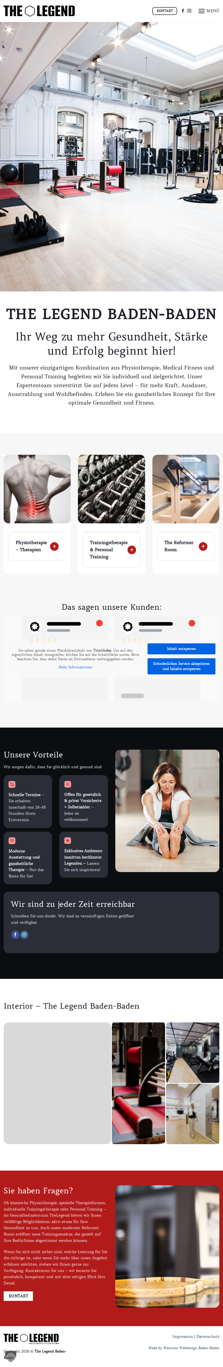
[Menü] (208, 11)
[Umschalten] (14, 539)
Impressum (182, 1336)
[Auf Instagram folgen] (189, 11)
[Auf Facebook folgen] (183, 11)
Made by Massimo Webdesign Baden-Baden (184, 1348)
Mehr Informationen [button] (75, 667)
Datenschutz (207, 1336)
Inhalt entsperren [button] (181, 649)
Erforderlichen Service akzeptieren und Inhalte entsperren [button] (181, 666)
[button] (10, 1356)
